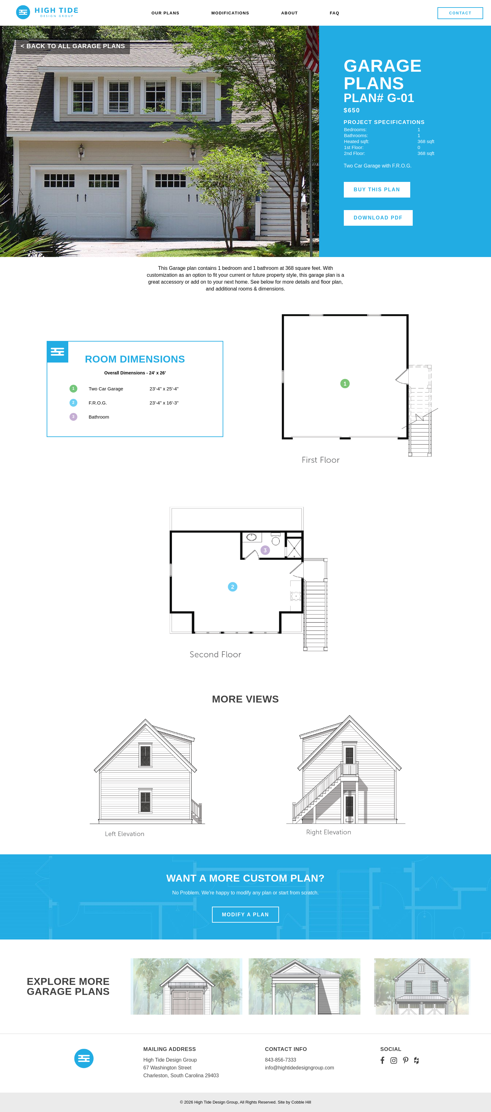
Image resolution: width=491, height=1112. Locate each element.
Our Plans (165, 13)
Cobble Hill (301, 1102)
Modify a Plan (245, 914)
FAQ (334, 13)
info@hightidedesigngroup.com (299, 1067)
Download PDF (378, 217)
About (289, 13)
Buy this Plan (377, 189)
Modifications (230, 13)
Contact (460, 13)
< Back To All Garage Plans (73, 46)
